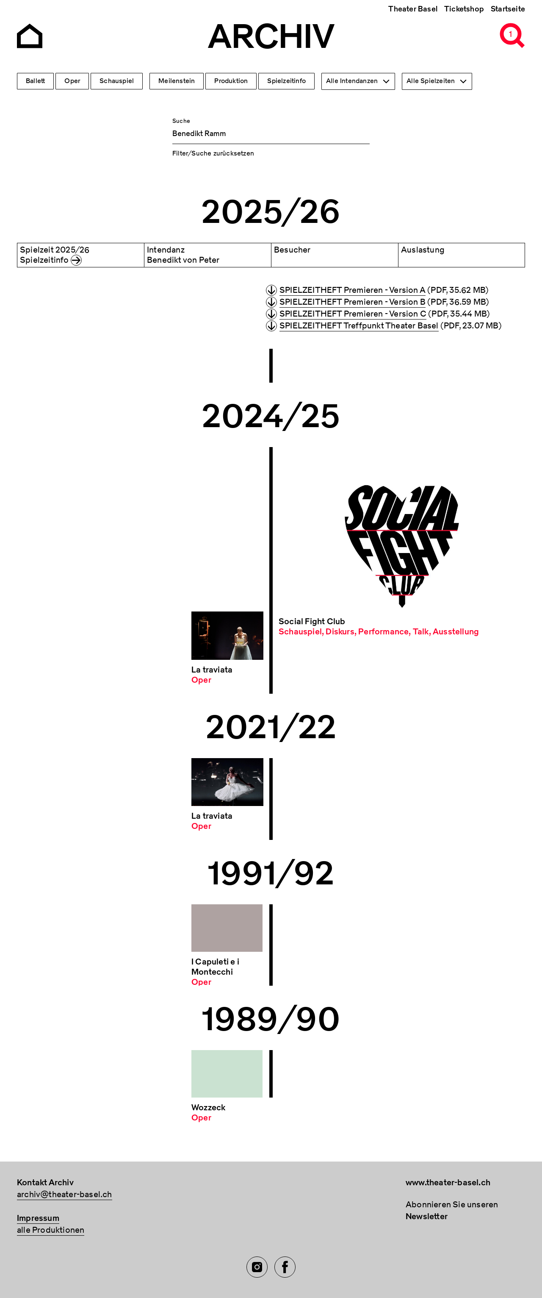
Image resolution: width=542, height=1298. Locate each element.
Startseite (508, 9)
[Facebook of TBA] (285, 1267)
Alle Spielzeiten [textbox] (430, 81)
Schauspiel (117, 81)
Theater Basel (412, 9)
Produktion (231, 81)
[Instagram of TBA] (257, 1267)
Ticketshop (464, 9)
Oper (72, 81)
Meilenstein (176, 81)
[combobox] (358, 81)
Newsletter (427, 1216)
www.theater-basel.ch (448, 1182)
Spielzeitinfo (286, 81)
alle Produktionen (50, 1230)
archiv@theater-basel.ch (64, 1194)
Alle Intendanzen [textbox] (352, 81)
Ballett (35, 81)
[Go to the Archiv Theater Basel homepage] (29, 35)
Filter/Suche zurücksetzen (213, 153)
